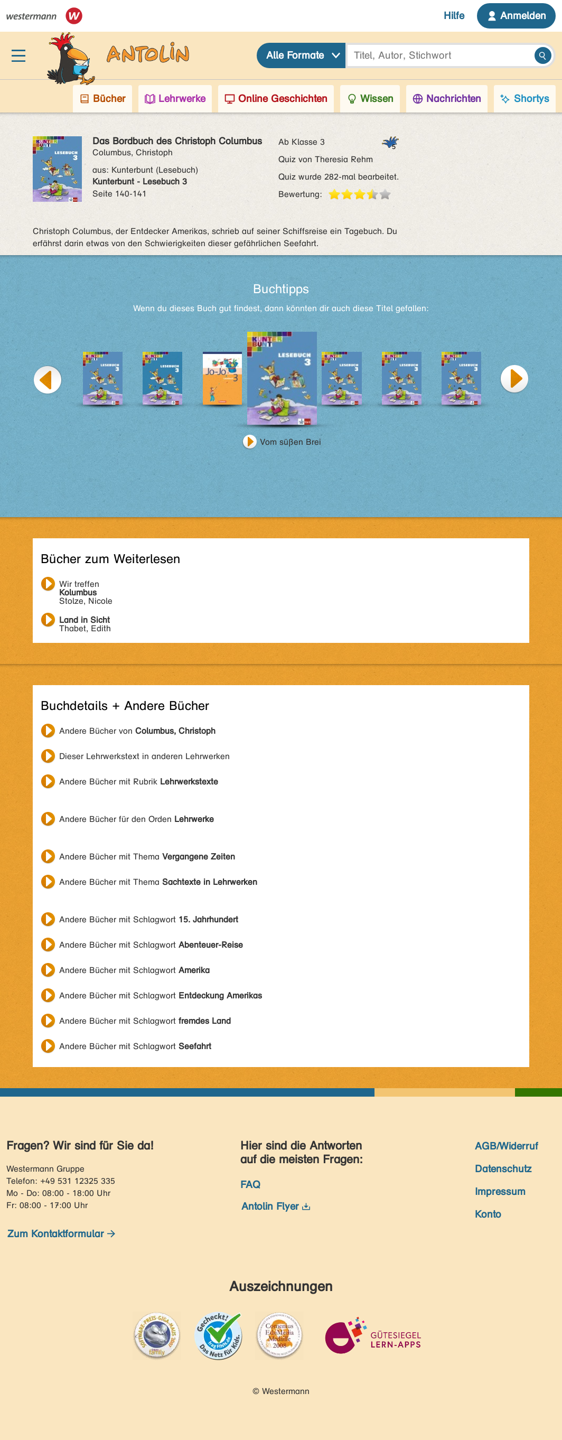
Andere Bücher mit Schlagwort (148, 919)
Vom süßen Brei (290, 442)
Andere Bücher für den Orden (136, 819)
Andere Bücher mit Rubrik (138, 782)
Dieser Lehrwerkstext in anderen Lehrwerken (144, 756)
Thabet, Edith (85, 621)
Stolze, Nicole (86, 585)
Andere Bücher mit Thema (147, 857)
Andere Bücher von (137, 731)
